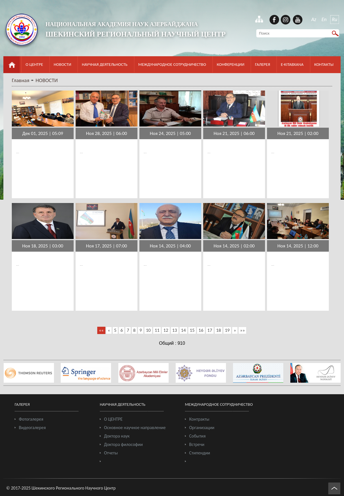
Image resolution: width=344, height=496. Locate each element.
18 (218, 330)
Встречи (196, 444)
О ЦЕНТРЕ (34, 64)
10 (148, 330)
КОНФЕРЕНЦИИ (230, 64)
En (324, 19)
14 (183, 330)
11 (157, 330)
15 (192, 330)
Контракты (199, 419)
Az (313, 19)
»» (242, 330)
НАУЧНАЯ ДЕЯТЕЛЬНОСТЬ (105, 64)
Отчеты (111, 453)
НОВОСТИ (62, 64)
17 (209, 330)
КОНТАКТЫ (324, 64)
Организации (201, 427)
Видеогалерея (32, 427)
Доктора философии (123, 444)
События (197, 436)
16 (200, 330)
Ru (334, 19)
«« (101, 330)
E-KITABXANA (292, 64)
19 (227, 330)
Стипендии (199, 453)
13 (174, 330)
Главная (20, 80)
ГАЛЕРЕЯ (262, 64)
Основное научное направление (135, 427)
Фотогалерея (31, 419)
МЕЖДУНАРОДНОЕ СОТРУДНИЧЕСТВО (172, 64)
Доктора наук (117, 436)
